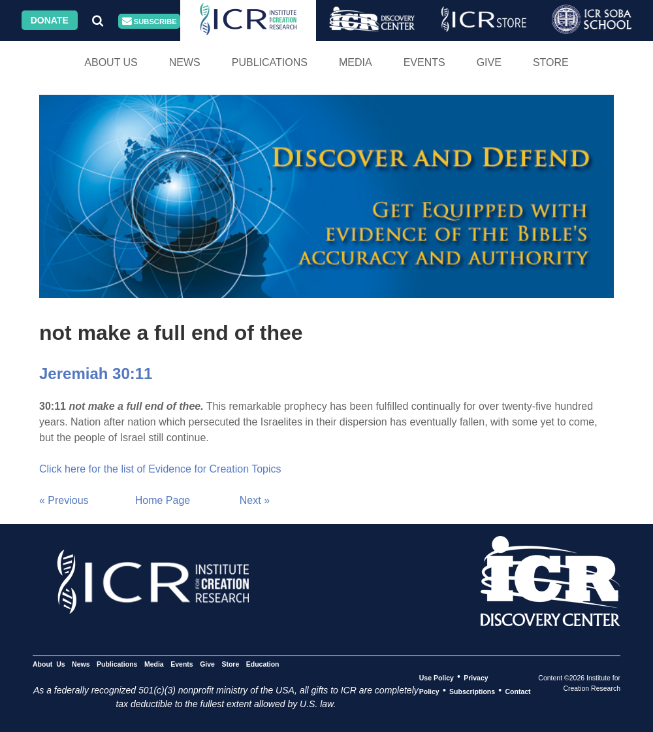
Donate (50, 20)
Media (355, 62)
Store (551, 62)
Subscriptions (472, 691)
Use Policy (436, 677)
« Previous (64, 500)
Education (262, 663)
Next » (255, 500)
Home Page (163, 500)
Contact (518, 691)
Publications (270, 62)
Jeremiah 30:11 (95, 373)
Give (489, 62)
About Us (111, 62)
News (184, 62)
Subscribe (149, 21)
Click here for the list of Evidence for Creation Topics (160, 468)
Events (424, 62)
